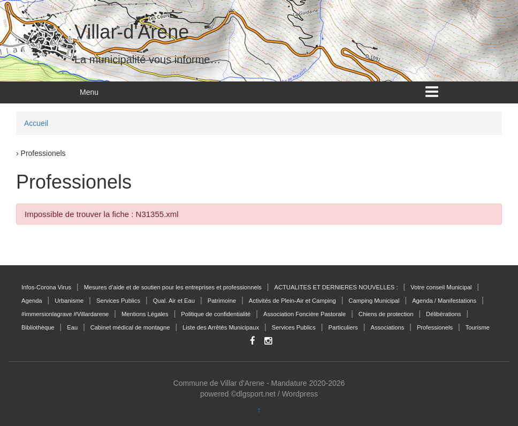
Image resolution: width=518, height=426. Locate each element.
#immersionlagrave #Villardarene (65, 314)
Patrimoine (222, 300)
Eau (72, 327)
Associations (387, 327)
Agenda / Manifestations (444, 300)
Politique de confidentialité (215, 314)
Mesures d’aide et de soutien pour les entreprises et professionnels (173, 287)
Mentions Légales (145, 314)
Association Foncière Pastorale (304, 314)
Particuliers (342, 327)
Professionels (435, 327)
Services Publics (118, 300)
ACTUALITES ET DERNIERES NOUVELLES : (336, 287)
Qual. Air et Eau (174, 300)
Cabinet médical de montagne (130, 327)
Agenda (31, 300)
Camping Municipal (373, 300)
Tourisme (478, 327)
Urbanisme (69, 300)
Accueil (36, 123)
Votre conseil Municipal (440, 287)
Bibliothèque (38, 327)
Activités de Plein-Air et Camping (292, 300)
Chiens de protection (386, 314)
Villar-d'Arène (131, 32)
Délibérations (443, 314)
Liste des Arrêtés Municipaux (220, 327)
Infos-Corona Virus (46, 287)
